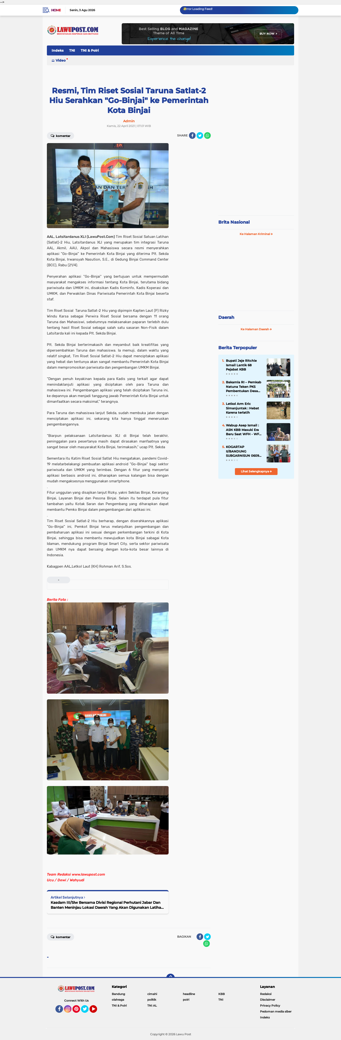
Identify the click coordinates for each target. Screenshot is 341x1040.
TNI (72, 50)
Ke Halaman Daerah (256, 329)
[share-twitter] (200, 135)
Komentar (60, 135)
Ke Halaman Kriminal (256, 234)
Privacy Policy (270, 1005)
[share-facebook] (192, 135)
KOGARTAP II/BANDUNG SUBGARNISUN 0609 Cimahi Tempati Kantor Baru (242, 451)
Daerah (226, 317)
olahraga (118, 999)
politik (151, 999)
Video (61, 60)
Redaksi (265, 994)
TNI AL (152, 1005)
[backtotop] (170, 978)
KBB (221, 994)
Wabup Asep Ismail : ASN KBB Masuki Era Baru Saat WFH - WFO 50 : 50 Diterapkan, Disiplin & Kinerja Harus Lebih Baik (244, 429)
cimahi (152, 994)
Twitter (87, 1011)
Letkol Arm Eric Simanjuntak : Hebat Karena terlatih (242, 408)
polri (186, 999)
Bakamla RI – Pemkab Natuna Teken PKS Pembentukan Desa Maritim (243, 386)
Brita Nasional (234, 222)
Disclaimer (267, 999)
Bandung (118, 994)
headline (189, 994)
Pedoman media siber (276, 1011)
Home (56, 10)
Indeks (57, 50)
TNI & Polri (90, 50)
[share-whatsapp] (207, 135)
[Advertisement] (256, 180)
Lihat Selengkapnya (256, 471)
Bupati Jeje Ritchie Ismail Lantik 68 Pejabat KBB (241, 365)
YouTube (97, 1011)
